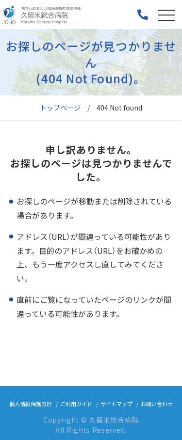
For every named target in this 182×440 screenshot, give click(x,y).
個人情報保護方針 (30, 404)
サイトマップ (116, 404)
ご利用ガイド (76, 404)
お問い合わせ (157, 404)
